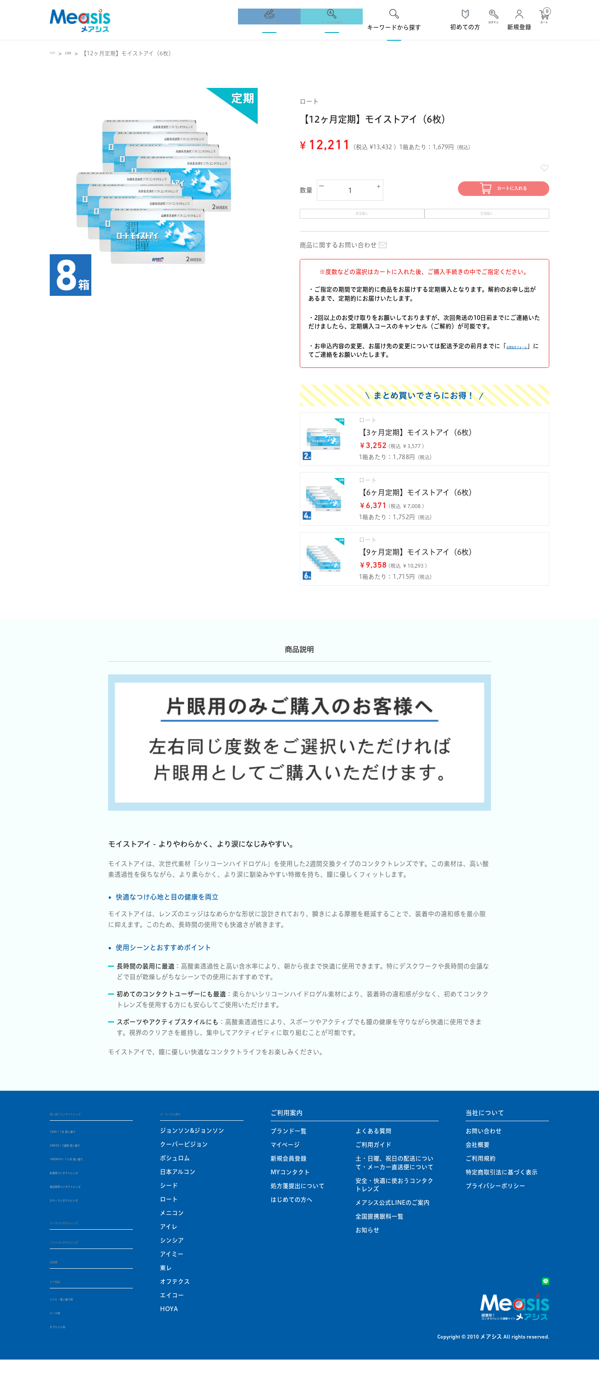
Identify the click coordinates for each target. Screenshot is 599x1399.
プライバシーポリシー (495, 1224)
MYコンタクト (290, 1210)
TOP (56, 53)
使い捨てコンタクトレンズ (88, 1150)
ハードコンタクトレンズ (85, 1259)
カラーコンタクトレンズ (82, 1237)
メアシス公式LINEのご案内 (392, 1240)
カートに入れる (480, 192)
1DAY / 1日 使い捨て (78, 1169)
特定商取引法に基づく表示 (502, 1210)
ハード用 (62, 1352)
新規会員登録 (289, 1196)
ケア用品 (62, 1319)
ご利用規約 (481, 1196)
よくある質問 (373, 1169)
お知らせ (367, 1268)
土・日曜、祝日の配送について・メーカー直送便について (394, 1200)
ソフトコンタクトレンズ (85, 1280)
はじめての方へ (292, 1237)
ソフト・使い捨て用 (77, 1338)
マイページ (285, 1182)
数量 (306, 192)
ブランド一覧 (289, 1169)
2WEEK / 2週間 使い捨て (84, 1182)
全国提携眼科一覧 (379, 1254)
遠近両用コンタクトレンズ (85, 1224)
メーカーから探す (185, 1150)
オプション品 (68, 1365)
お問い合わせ (484, 1169)
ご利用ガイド (373, 1182)
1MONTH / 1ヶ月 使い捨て (87, 1196)
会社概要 (478, 1182)
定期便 (80, 53)
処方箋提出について (298, 1224)
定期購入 (487, 224)
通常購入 (362, 224)
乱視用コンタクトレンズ (82, 1210)
